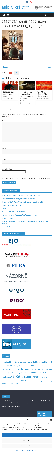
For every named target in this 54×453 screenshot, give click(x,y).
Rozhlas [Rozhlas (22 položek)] (45, 373)
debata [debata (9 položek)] (17, 362)
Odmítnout (27, 440)
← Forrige (5, 67)
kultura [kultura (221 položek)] (22, 369)
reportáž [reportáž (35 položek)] (39, 372)
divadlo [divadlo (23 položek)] (22, 362)
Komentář (5, 120)
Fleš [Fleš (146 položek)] (49, 362)
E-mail (4, 159)
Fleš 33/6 (4, 208)
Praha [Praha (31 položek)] (27, 373)
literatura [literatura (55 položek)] (42, 369)
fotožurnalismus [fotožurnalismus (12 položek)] (26, 366)
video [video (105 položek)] (23, 380)
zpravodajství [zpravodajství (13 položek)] (44, 381)
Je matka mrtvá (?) (7, 218)
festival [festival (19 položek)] (41, 362)
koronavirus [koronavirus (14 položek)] (14, 370)
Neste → (49, 67)
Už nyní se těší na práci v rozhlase (12, 205)
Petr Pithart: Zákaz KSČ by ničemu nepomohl (43, 94)
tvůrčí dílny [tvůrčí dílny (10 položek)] (14, 381)
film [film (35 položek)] (45, 362)
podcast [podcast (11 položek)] (17, 373)
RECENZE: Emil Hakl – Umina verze (8, 94)
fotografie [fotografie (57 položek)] (17, 365)
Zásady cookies (20, 450)
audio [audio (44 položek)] (4, 362)
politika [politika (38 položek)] (22, 372)
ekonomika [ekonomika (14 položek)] (27, 362)
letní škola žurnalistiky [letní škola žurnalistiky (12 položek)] (32, 370)
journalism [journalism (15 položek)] (43, 366)
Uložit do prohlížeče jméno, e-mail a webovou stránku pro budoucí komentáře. (26, 178)
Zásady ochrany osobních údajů (11, 406)
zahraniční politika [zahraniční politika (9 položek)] (36, 381)
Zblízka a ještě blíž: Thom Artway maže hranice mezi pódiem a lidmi (23, 202)
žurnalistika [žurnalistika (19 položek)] (14, 384)
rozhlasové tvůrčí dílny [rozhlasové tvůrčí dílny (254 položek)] (14, 376)
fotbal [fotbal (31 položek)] (7, 365)
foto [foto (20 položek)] (11, 366)
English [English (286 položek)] (35, 361)
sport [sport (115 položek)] (38, 376)
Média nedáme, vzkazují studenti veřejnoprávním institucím (21, 195)
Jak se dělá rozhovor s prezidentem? (13, 212)
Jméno (4, 148)
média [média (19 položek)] (13, 373)
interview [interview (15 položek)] (37, 366)
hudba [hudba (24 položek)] (33, 365)
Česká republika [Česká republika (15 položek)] (6, 384)
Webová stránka (7, 169)
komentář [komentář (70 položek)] (6, 369)
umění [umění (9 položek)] (18, 381)
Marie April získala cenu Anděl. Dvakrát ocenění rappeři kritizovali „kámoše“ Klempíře (25, 222)
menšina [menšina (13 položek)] (8, 373)
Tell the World (6, 227)
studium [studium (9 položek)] (10, 381)
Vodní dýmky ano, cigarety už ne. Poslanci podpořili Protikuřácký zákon (26, 96)
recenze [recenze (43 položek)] (33, 372)
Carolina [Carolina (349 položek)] (11, 361)
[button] (51, 420)
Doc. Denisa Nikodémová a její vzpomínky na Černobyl (18, 199)
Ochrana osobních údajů (31, 450)
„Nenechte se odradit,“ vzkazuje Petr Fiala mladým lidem (19, 215)
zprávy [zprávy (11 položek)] (50, 381)
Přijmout (27, 435)
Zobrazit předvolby (27, 446)
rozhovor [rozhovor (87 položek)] (31, 376)
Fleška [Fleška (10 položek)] (3, 366)
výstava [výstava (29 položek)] (29, 381)
